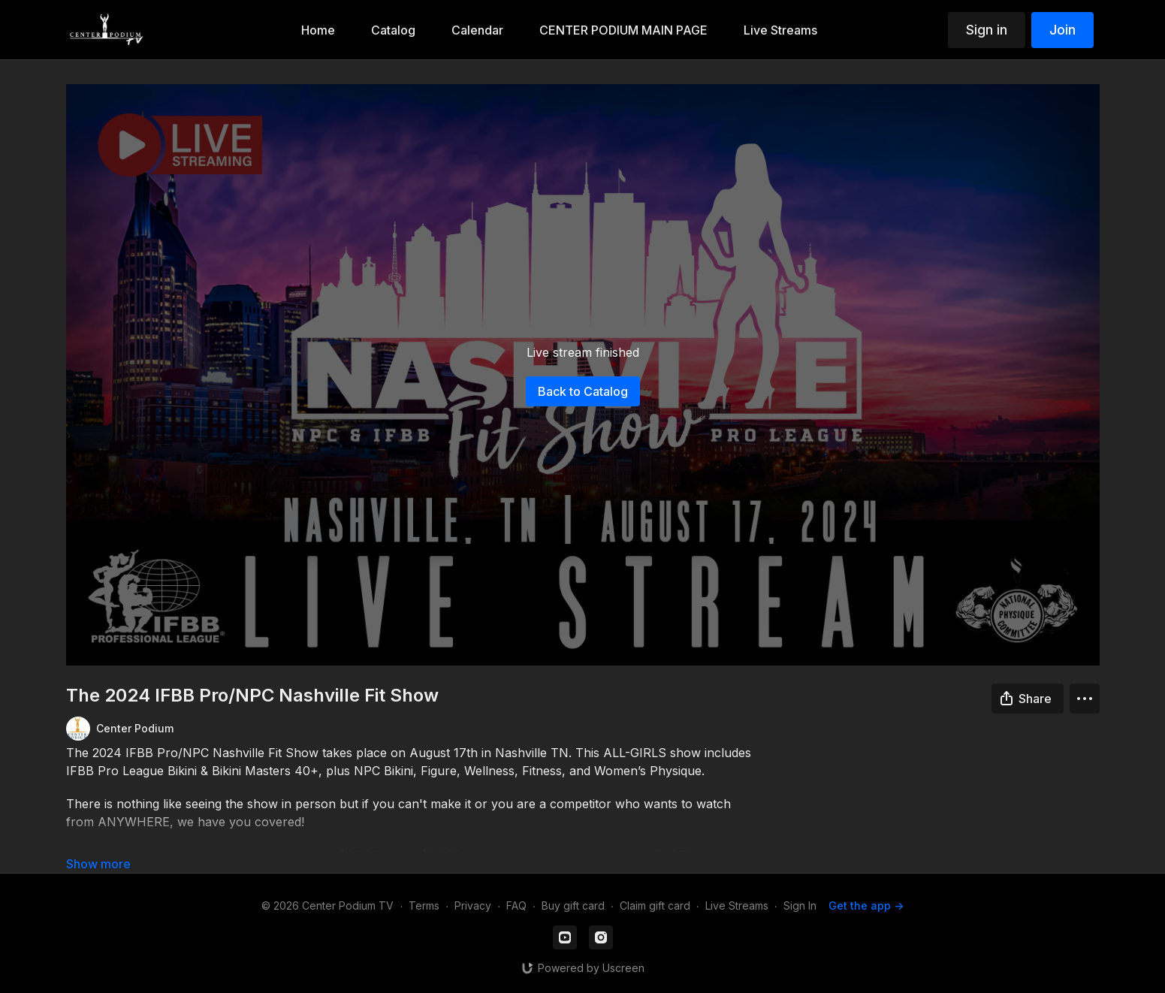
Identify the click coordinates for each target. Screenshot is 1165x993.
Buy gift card (573, 905)
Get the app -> (866, 905)
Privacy (472, 905)
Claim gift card (655, 905)
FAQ (516, 905)
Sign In (799, 905)
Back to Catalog (583, 391)
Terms (424, 905)
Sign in (986, 30)
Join (1062, 30)
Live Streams (736, 905)
